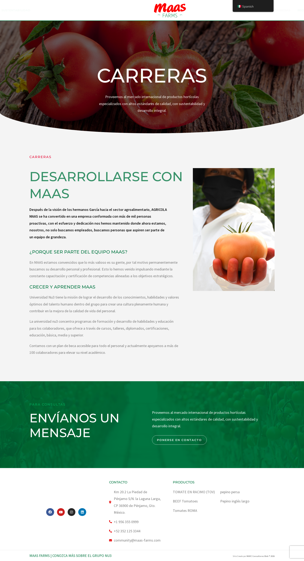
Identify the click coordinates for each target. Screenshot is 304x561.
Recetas (222, 10)
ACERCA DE (58, 10)
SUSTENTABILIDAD (133, 10)
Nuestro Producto (94, 10)
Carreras (200, 10)
